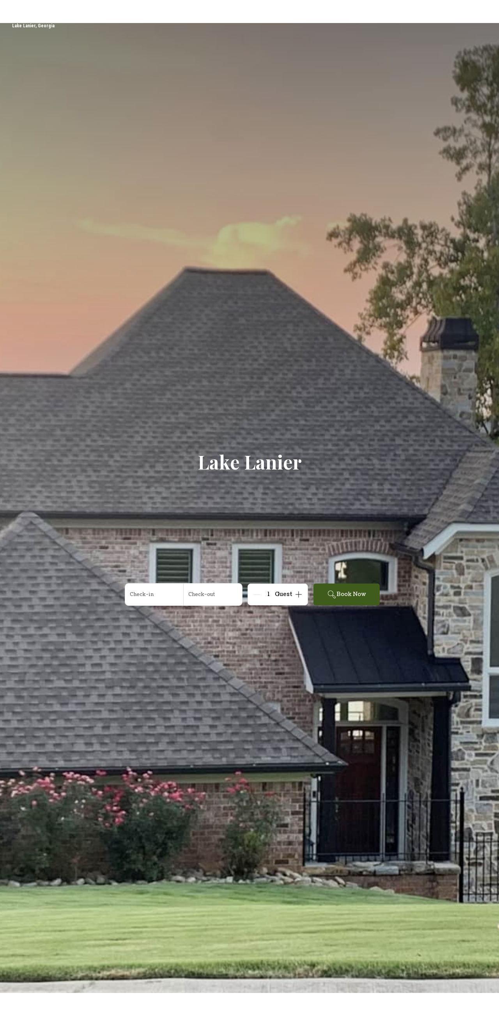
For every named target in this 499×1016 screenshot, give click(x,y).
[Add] (298, 594)
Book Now (346, 594)
